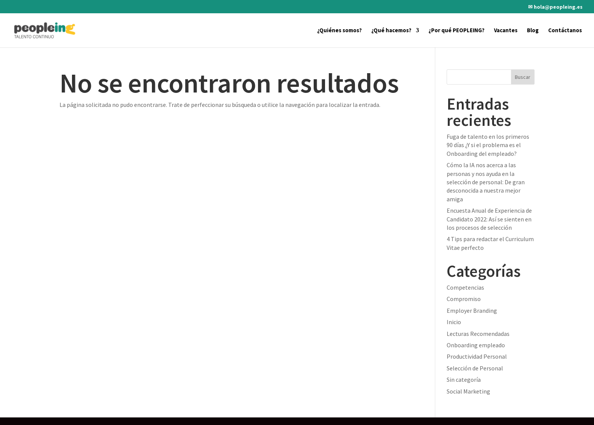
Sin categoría (464, 379)
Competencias (465, 287)
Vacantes (505, 31)
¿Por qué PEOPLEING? (456, 31)
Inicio (454, 322)
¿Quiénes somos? (339, 31)
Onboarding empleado (476, 345)
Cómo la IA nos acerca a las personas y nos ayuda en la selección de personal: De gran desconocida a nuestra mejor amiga (486, 182)
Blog (533, 31)
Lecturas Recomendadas (478, 333)
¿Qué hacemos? (391, 31)
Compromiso (464, 299)
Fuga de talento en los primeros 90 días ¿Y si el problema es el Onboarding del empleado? (488, 145)
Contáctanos (565, 31)
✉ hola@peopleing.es (555, 7)
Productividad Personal (477, 356)
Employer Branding (472, 310)
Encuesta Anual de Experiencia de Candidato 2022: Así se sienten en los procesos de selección (489, 219)
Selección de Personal (475, 368)
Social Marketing (468, 391)
